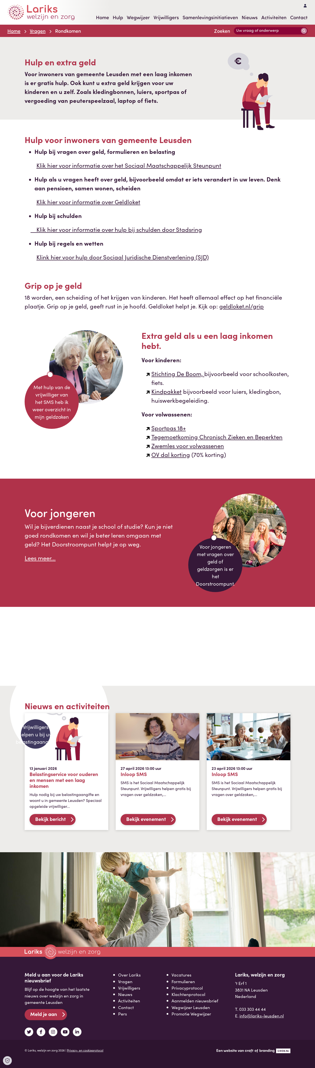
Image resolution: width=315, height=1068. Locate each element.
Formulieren (183, 981)
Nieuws (250, 17)
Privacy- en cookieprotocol (85, 1050)
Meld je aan (43, 1014)
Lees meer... (40, 558)
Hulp (118, 17)
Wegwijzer (138, 17)
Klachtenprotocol (188, 994)
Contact (299, 17)
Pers (122, 1014)
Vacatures (181, 975)
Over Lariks (129, 975)
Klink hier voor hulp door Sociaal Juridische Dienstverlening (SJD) (122, 257)
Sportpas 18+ (168, 428)
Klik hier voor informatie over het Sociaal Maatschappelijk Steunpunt (128, 165)
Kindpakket (166, 391)
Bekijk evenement (146, 818)
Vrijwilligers (166, 17)
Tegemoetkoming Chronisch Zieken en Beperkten (217, 437)
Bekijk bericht (50, 818)
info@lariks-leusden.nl (261, 1016)
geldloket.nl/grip (241, 306)
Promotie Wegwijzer (191, 1014)
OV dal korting (170, 454)
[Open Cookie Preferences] (7, 1061)
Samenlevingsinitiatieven (210, 17)
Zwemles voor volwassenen (187, 445)
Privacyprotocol (187, 988)
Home (102, 17)
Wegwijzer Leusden (191, 1007)
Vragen (38, 30)
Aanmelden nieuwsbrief (195, 1000)
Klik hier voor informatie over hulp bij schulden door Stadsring (116, 229)
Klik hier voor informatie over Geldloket (88, 202)
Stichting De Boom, (177, 373)
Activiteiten (273, 17)
